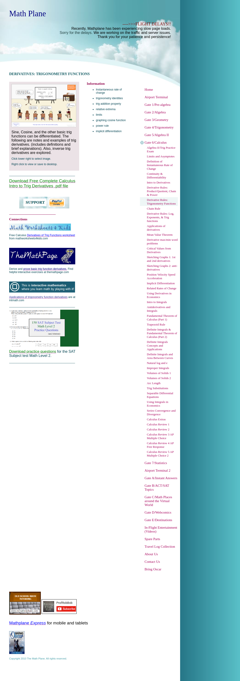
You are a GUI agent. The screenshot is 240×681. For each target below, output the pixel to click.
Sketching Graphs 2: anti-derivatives (162, 267)
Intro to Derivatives (158, 182)
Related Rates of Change (161, 288)
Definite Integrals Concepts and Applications (157, 345)
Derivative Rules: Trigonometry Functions (161, 201)
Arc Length (154, 383)
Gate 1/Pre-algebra (157, 105)
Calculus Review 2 (158, 429)
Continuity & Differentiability (156, 175)
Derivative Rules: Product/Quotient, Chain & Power (161, 191)
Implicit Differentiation (161, 283)
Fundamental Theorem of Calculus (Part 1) (162, 317)
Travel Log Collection (160, 546)
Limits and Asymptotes (161, 156)
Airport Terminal (156, 97)
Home (149, 89)
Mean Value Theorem (160, 234)
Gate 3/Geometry (156, 120)
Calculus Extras (156, 419)
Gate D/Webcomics (158, 512)
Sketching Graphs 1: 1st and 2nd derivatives (161, 259)
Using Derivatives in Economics (159, 295)
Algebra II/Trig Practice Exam (161, 149)
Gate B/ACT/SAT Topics (157, 487)
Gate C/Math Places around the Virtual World (158, 501)
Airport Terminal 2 (157, 470)
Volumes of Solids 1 (159, 373)
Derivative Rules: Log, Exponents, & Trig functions (160, 217)
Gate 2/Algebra (155, 112)
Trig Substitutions (157, 388)
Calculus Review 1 (158, 424)
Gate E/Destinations (158, 520)
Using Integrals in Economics (157, 403)
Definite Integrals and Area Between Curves (160, 356)
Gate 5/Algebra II (157, 135)
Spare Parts (152, 539)
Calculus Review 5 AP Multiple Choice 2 (160, 453)
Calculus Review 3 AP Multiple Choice (160, 436)
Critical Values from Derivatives (159, 250)
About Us (151, 554)
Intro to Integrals (157, 302)
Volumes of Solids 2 (159, 378)
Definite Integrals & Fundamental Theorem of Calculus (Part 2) (162, 333)
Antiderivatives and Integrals (158, 308)
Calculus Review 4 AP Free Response (160, 445)
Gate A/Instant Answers (161, 478)
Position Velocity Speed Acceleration (161, 276)
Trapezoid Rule (156, 324)
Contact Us (152, 561)
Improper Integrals (158, 368)
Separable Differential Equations (160, 395)
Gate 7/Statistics (156, 463)
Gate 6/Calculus (156, 142)
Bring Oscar (153, 569)
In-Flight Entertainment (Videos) (161, 529)
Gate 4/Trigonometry (159, 127)
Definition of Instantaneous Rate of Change (160, 165)
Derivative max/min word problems (162, 241)
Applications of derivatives (156, 227)
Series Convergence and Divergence (161, 412)
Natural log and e (157, 363)
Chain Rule (153, 208)
